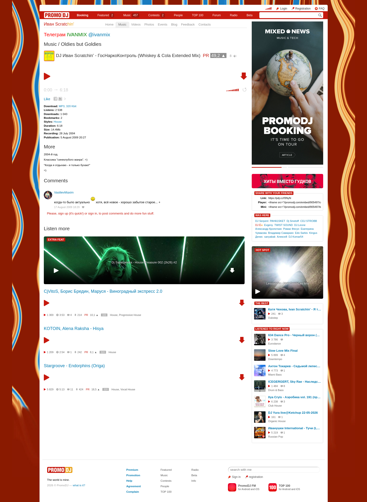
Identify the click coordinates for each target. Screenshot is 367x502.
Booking (82, 15)
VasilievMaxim (64, 192)
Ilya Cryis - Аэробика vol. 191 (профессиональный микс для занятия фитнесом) (295, 397)
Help (129, 480)
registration (256, 477)
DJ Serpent (261, 221)
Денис (259, 236)
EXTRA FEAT (56, 239)
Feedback (188, 24)
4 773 (274, 370)
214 (79, 315)
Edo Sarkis (301, 232)
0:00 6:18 (56, 90)
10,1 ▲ (94, 315)
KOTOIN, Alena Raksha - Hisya (74, 328)
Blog (174, 24)
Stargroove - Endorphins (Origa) (74, 365)
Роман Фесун (291, 228)
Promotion (133, 475)
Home (109, 24)
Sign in (236, 477)
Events (162, 24)
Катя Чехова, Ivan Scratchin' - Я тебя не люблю (295, 309)
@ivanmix (99, 34)
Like (47, 99)
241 (273, 313)
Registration (303, 8)
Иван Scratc (59, 24)
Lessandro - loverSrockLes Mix (287, 283)
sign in (92, 213)
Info (193, 480)
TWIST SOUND (283, 225)
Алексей (282, 236)
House (58, 121)
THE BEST (261, 303)
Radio (233, 15)
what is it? (79, 485)
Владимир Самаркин (281, 232)
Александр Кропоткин (268, 228)
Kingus (313, 232)
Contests (166, 480)
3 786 (274, 339)
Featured (105, 15)
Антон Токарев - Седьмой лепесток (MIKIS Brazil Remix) (295, 366)
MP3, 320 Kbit (67, 106)
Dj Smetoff (293, 221)
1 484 (274, 386)
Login (283, 8)
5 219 (274, 432)
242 (79, 352)
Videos (136, 24)
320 (104, 315)
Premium (132, 469)
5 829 (50, 389)
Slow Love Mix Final (283, 350)
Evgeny (268, 225)
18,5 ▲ (95, 389)
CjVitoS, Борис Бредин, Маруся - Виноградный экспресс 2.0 (103, 291)
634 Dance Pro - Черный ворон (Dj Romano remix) (295, 335)
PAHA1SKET (277, 221)
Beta (249, 15)
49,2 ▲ (218, 55)
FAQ (321, 8)
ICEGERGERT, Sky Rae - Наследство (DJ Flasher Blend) (295, 381)
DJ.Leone (299, 225)
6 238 (274, 401)
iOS (257, 489)
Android (245, 489)
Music (131, 15)
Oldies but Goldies (81, 44)
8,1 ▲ (93, 352)
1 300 (50, 315)
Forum (216, 15)
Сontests (156, 15)
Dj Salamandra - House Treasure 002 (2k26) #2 (144, 262)
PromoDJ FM (247, 485)
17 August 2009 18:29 (67, 207)
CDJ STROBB (308, 221)
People (178, 15)
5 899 (274, 355)
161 (273, 417)
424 (81, 389)
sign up (63, 213)
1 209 (50, 352)
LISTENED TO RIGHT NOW (272, 328)
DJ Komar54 (296, 236)
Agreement (133, 486)
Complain (132, 491)
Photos (149, 24)
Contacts (205, 24)
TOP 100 (197, 15)
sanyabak (269, 236)
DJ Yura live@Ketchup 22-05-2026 (293, 412)
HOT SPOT (262, 250)
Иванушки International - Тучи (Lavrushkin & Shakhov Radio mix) (295, 428)
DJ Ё (259, 225)
